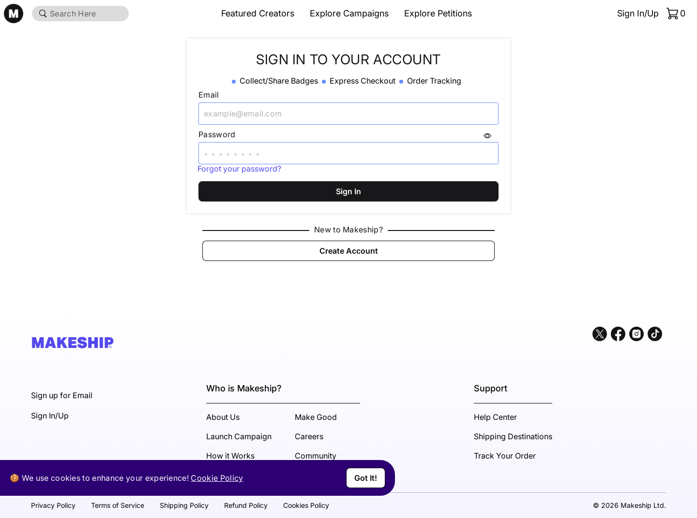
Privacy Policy (53, 505)
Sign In (348, 191)
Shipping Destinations (513, 436)
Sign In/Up (638, 13)
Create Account (348, 251)
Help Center (495, 417)
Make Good (316, 417)
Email (208, 95)
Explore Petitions (438, 13)
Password (217, 134)
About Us (223, 417)
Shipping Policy (184, 505)
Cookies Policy (306, 505)
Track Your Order (505, 455)
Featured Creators (257, 13)
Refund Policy (246, 505)
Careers (309, 436)
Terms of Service (117, 505)
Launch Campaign (239, 436)
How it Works (230, 455)
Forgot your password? (239, 168)
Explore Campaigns (349, 13)
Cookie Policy (217, 478)
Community (315, 455)
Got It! (365, 478)
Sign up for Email (61, 395)
